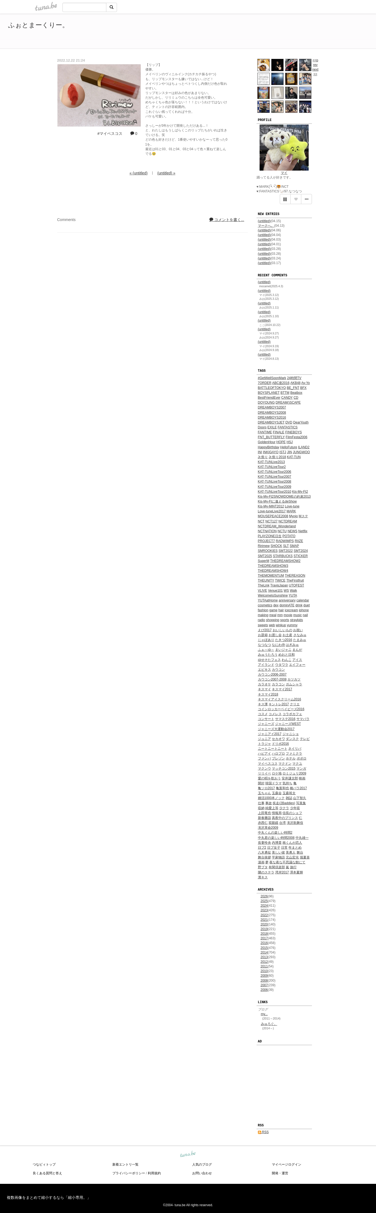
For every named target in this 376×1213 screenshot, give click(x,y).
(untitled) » (166, 173)
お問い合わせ (202, 1173)
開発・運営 (280, 1173)
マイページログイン (286, 1164)
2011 (264, 966)
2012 (264, 962)
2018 (264, 934)
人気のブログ (202, 1164)
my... (264, 1014)
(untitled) (264, 221)
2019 (264, 929)
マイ (284, 173)
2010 (264, 971)
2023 (264, 910)
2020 (264, 924)
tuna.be (187, 1154)
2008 (264, 980)
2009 (264, 976)
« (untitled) (139, 173)
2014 (264, 952)
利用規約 (154, 1173)
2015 (264, 948)
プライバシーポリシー (128, 1173)
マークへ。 (266, 226)
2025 (264, 901)
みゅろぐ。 (269, 1024)
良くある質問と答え (47, 1173)
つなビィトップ (44, 1164)
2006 (264, 990)
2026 (264, 896)
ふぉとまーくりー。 (38, 25)
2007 (264, 985)
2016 (264, 943)
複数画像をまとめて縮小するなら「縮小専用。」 (49, 1197)
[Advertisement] (305, 32)
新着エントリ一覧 (125, 1164)
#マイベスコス (109, 133)
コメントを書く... (226, 219)
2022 (264, 915)
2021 (264, 920)
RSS (263, 1132)
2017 (264, 938)
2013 (264, 957)
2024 (264, 906)
